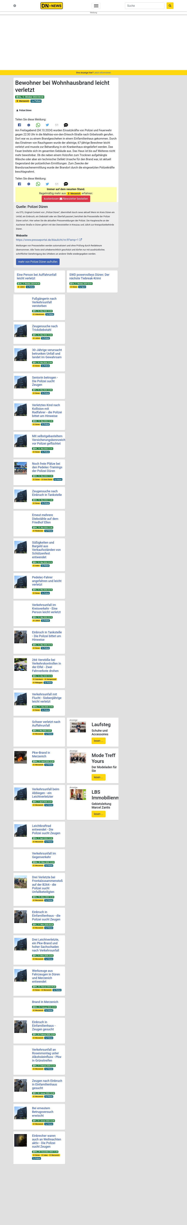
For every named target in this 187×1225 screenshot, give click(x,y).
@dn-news (135, 1197)
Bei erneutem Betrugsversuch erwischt (42, 1111)
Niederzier (38, 531)
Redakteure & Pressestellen (35, 1201)
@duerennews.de (135, 1188)
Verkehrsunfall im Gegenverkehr (44, 855)
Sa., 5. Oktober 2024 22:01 (81, 284)
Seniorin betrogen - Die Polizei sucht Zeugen (45, 381)
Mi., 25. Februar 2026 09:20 (44, 987)
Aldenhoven (38, 314)
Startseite (26, 1185)
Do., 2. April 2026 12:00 (42, 838)
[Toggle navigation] (96, 6)
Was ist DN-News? (31, 1191)
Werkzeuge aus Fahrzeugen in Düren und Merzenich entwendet (46, 976)
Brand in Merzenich (45, 1002)
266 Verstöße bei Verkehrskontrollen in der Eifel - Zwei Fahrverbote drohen (46, 665)
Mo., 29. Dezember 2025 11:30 (45, 1152)
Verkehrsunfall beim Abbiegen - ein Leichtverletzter (45, 793)
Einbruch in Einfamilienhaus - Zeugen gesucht (43, 1025)
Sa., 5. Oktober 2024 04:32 (29, 97)
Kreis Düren (46, 479)
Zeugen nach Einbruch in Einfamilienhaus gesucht (47, 1084)
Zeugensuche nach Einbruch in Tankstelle (47, 493)
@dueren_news (162, 1186)
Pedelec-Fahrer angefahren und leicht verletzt (46, 581)
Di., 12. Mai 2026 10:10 (42, 590)
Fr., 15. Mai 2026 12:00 (42, 311)
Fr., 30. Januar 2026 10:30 (43, 1093)
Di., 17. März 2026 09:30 (43, 924)
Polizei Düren (24, 110)
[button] (66, 125)
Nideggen (37, 682)
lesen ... (98, 740)
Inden (36, 566)
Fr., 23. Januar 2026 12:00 (43, 1121)
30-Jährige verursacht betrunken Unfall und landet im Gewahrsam (47, 353)
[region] (93, 42)
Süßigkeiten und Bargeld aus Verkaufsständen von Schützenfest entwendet (46, 550)
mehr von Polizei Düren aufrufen (37, 261)
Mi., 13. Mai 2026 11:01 (43, 449)
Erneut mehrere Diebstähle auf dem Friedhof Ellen (45, 518)
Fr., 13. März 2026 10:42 (43, 955)
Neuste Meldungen (31, 1188)
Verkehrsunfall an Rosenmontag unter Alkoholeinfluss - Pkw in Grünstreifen (46, 1055)
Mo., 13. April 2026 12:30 (43, 761)
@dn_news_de (162, 1197)
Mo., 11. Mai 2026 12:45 (43, 707)
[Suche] (144, 5)
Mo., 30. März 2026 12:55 (43, 862)
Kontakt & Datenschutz (33, 1198)
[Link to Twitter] (47, 125)
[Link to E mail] (56, 125)
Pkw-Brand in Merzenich (41, 754)
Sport (82, 287)
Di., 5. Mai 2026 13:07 (42, 731)
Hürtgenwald (50, 679)
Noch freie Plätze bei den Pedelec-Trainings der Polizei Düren (47, 467)
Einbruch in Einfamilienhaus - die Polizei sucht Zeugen (46, 915)
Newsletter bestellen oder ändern (94, 1196)
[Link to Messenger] (28, 125)
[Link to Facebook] (19, 125)
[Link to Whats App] (38, 125)
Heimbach (38, 679)
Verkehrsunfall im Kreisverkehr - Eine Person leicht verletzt (46, 608)
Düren (73, 287)
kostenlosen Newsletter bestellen (66, 198)
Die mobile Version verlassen (93, 1220)
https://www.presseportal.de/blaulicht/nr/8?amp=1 (47, 239)
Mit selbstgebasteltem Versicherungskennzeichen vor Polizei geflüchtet (50, 439)
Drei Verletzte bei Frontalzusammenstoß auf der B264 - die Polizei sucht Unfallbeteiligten (47, 884)
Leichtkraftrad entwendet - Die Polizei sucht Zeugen (46, 829)
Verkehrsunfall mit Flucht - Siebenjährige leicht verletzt (46, 698)
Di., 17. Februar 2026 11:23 (44, 1066)
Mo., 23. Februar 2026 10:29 (44, 1007)
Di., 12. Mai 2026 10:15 (42, 562)
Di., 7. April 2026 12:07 (42, 802)
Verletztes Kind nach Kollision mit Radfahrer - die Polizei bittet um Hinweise (47, 410)
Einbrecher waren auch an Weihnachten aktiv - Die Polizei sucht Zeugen (46, 1141)
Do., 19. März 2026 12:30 (43, 897)
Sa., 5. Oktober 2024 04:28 (28, 284)
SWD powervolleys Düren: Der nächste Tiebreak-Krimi (89, 276)
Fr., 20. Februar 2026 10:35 (44, 1034)
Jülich (21, 287)
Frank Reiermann (159, 1209)
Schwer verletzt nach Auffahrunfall (46, 723)
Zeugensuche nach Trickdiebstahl (45, 328)
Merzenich (22, 101)
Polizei (36, 101)
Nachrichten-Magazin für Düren (36, 1195)
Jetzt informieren (102, 72)
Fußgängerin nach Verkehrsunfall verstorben (44, 302)
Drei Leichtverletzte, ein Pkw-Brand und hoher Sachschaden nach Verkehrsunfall (45, 945)
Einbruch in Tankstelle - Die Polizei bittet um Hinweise (47, 636)
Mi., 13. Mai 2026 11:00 (43, 476)
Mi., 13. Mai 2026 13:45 (43, 421)
